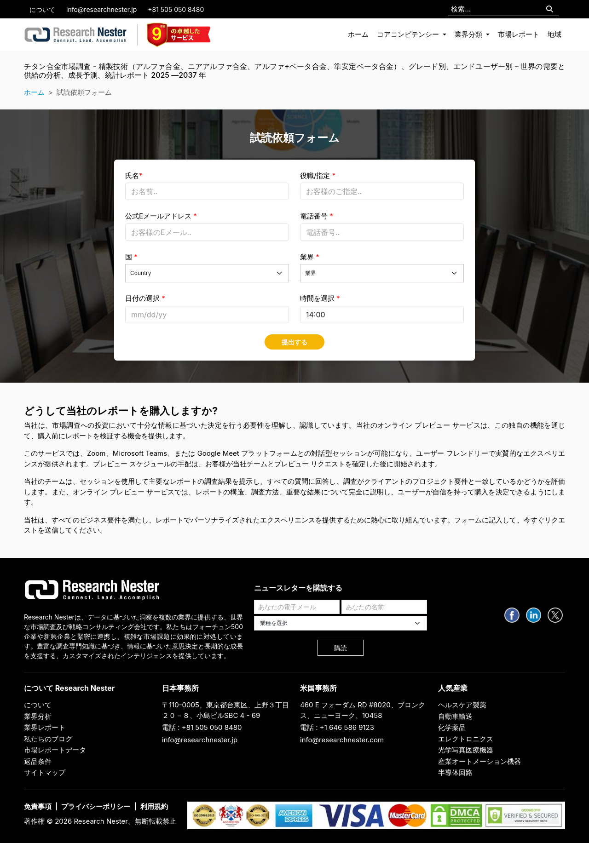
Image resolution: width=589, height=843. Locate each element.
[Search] (549, 9)
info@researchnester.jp (101, 9)
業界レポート (44, 727)
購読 (340, 648)
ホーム (358, 34)
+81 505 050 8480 (176, 9)
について (42, 9)
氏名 (134, 175)
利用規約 (154, 806)
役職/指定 (317, 175)
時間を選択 (320, 298)
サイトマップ (44, 772)
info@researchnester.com (342, 739)
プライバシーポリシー (95, 806)
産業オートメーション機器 (479, 761)
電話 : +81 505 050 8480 (202, 727)
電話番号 (316, 216)
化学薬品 (452, 727)
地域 (554, 34)
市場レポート (518, 34)
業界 (309, 256)
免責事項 (38, 806)
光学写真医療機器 (465, 750)
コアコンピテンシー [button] (409, 34)
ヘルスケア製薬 (462, 704)
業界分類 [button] (469, 34)
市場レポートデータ (55, 750)
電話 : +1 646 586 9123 (337, 727)
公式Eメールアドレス (161, 216)
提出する (294, 342)
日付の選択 (145, 298)
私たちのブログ (48, 738)
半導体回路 (455, 772)
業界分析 (38, 716)
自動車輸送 (455, 716)
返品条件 (38, 761)
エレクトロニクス (465, 738)
